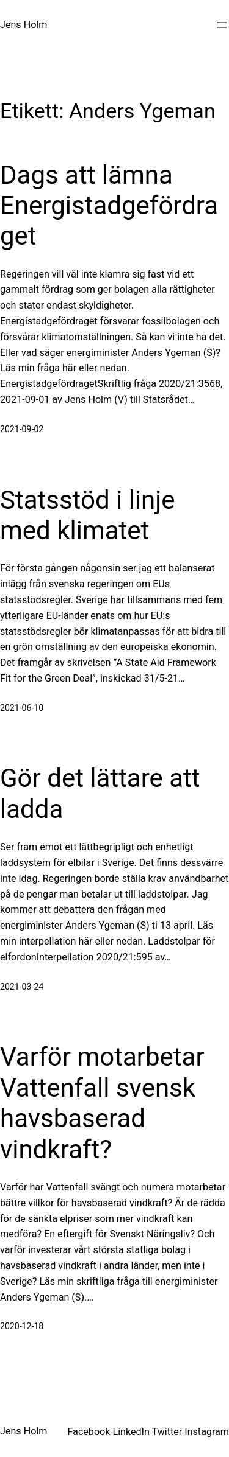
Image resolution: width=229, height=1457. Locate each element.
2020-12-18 (21, 1326)
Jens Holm (23, 24)
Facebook (88, 1432)
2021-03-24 (21, 986)
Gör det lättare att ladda (100, 793)
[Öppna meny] (221, 25)
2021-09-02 (21, 429)
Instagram (206, 1432)
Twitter (167, 1432)
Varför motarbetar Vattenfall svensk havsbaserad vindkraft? (102, 1103)
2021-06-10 (21, 708)
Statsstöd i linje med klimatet (87, 515)
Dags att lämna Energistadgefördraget (109, 205)
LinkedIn (130, 1432)
